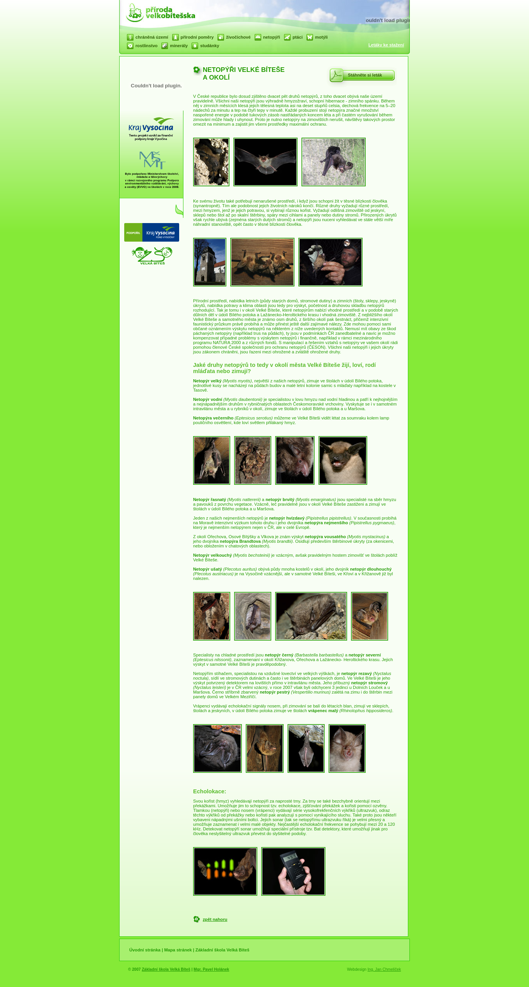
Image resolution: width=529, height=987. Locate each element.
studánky (209, 45)
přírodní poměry (197, 37)
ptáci (298, 37)
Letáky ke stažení (386, 45)
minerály (179, 45)
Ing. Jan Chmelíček (384, 969)
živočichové (238, 37)
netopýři (271, 37)
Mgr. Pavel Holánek (211, 969)
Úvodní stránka (145, 950)
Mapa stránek (178, 950)
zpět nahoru (215, 919)
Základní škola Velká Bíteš (222, 950)
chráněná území (151, 37)
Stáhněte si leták (365, 75)
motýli (321, 37)
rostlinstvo (146, 45)
